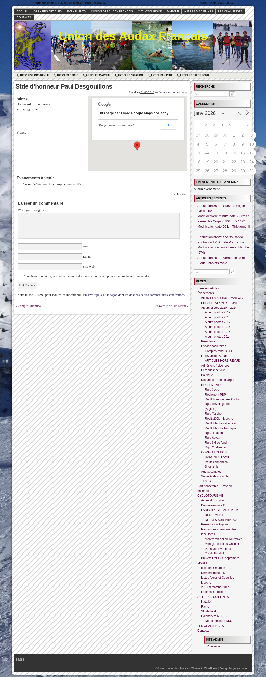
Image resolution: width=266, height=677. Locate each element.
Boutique (207, 375)
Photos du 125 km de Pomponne (220, 242)
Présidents (208, 341)
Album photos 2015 (217, 332)
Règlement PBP (215, 394)
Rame (205, 606)
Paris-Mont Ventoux (218, 549)
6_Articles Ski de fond (193, 75)
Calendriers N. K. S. (214, 616)
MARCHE (173, 11)
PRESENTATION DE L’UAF (219, 303)
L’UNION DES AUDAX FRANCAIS (112, 11)
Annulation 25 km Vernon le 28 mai (222, 258)
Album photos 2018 (217, 317)
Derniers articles (48, 11)
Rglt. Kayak (212, 437)
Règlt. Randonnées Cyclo (222, 399)
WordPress (210, 668)
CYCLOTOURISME (150, 11)
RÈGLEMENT (214, 515)
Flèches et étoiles (212, 592)
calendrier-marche (213, 568)
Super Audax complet (215, 476)
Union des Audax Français (132, 36)
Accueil (22, 11)
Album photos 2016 (217, 327)
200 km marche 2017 (215, 587)
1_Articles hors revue (33, 75)
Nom (86, 246)
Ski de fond (208, 611)
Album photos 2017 (217, 322)
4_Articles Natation (129, 75)
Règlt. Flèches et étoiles (221, 423)
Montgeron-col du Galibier (222, 544)
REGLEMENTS (211, 385)
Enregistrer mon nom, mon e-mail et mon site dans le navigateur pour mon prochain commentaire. (87, 276)
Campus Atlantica (29, 306)
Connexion (214, 646)
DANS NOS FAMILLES (220, 457)
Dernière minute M (213, 573)
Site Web (88, 266)
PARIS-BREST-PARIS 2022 (219, 510)
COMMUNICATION (214, 452)
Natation (206, 601)
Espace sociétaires (213, 346)
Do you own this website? (116, 125)
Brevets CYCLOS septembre (220, 558)
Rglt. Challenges (216, 447)
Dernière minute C (213, 505)
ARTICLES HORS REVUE (222, 360)
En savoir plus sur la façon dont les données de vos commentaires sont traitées (133, 295)
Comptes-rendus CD (218, 351)
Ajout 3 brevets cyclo (212, 263)
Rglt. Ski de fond (216, 442)
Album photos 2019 (217, 312)
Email (87, 256)
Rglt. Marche (213, 413)
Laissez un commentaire (173, 92)
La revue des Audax (214, 356)
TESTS (206, 481)
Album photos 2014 (217, 336)
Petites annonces (216, 462)
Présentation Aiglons (214, 524)
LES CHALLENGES (230, 11)
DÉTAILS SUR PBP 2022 (221, 520)
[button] (137, 146)
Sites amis (211, 466)
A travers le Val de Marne (169, 306)
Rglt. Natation (214, 433)
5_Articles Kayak (160, 75)
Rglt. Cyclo (212, 389)
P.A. (131, 92)
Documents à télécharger (217, 380)
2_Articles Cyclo (66, 75)
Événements (76, 11)
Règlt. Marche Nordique (220, 428)
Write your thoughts (31, 210)
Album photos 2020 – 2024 (219, 307)
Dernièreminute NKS (218, 621)
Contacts (24, 17)
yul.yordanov (240, 668)
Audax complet (211, 471)
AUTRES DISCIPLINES (198, 11)
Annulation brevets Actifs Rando (220, 237)
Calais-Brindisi (214, 553)
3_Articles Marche (96, 75)
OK (168, 125)
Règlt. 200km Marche (219, 418)
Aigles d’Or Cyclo (212, 500)
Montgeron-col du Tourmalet (223, 539)
